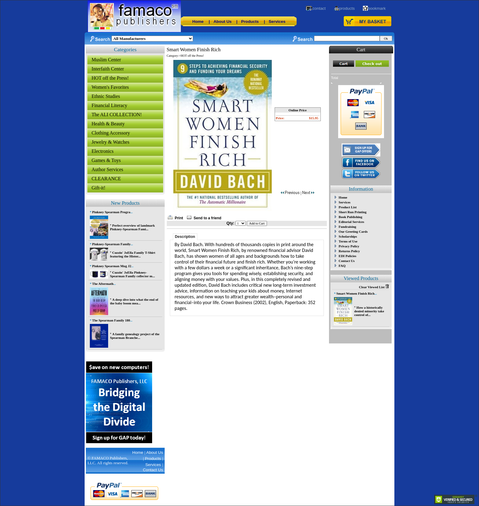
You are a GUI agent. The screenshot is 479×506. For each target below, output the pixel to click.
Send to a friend (207, 218)
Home (198, 21)
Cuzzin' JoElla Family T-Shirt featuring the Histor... (132, 254)
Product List (348, 207)
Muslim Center (106, 59)
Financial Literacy (109, 105)
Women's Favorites (110, 87)
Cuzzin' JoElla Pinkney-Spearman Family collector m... (132, 274)
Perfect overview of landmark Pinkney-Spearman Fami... (132, 227)
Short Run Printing (353, 212)
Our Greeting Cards (353, 231)
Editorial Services (351, 222)
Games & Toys (106, 160)
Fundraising (347, 226)
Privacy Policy (349, 246)
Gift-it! (98, 187)
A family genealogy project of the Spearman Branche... (134, 335)
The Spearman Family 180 (111, 320)
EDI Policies (348, 256)
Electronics (103, 151)
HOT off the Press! (110, 78)
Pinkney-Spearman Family (111, 244)
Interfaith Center (108, 68)
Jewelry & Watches (111, 142)
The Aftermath (102, 283)
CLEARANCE (106, 178)
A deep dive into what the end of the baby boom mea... (134, 301)
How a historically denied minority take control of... (369, 311)
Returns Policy (349, 251)
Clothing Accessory (111, 132)
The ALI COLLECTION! (117, 114)
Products (250, 21)
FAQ (342, 265)
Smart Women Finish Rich (355, 293)
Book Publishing (350, 217)
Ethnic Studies (106, 96)
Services (277, 21)
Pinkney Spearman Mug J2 (111, 266)
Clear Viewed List (374, 287)
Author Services (107, 169)
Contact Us (347, 261)
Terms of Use (348, 241)
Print (179, 218)
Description (185, 237)
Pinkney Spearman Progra (111, 212)
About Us (223, 21)
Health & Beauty (108, 123)
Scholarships (348, 236)
